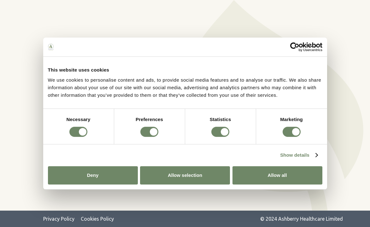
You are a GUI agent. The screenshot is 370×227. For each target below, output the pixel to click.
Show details (294, 155)
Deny (93, 175)
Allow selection (185, 175)
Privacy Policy (58, 219)
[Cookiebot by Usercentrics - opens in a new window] (294, 47)
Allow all (277, 175)
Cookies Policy (97, 219)
